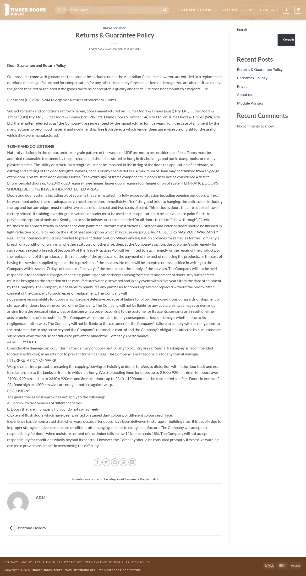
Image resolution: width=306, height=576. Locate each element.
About (26, 562)
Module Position (250, 103)
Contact (269, 9)
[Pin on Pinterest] (123, 462)
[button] (286, 10)
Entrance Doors (197, 9)
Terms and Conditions (104, 562)
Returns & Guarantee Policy (260, 69)
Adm (137, 49)
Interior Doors (238, 9)
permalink (152, 479)
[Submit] (164, 10)
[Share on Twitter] (106, 462)
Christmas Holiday (26, 527)
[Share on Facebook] (98, 462)
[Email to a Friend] (115, 462)
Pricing (242, 86)
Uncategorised (114, 28)
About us (244, 94)
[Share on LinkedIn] (132, 462)
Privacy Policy (138, 562)
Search (242, 29)
